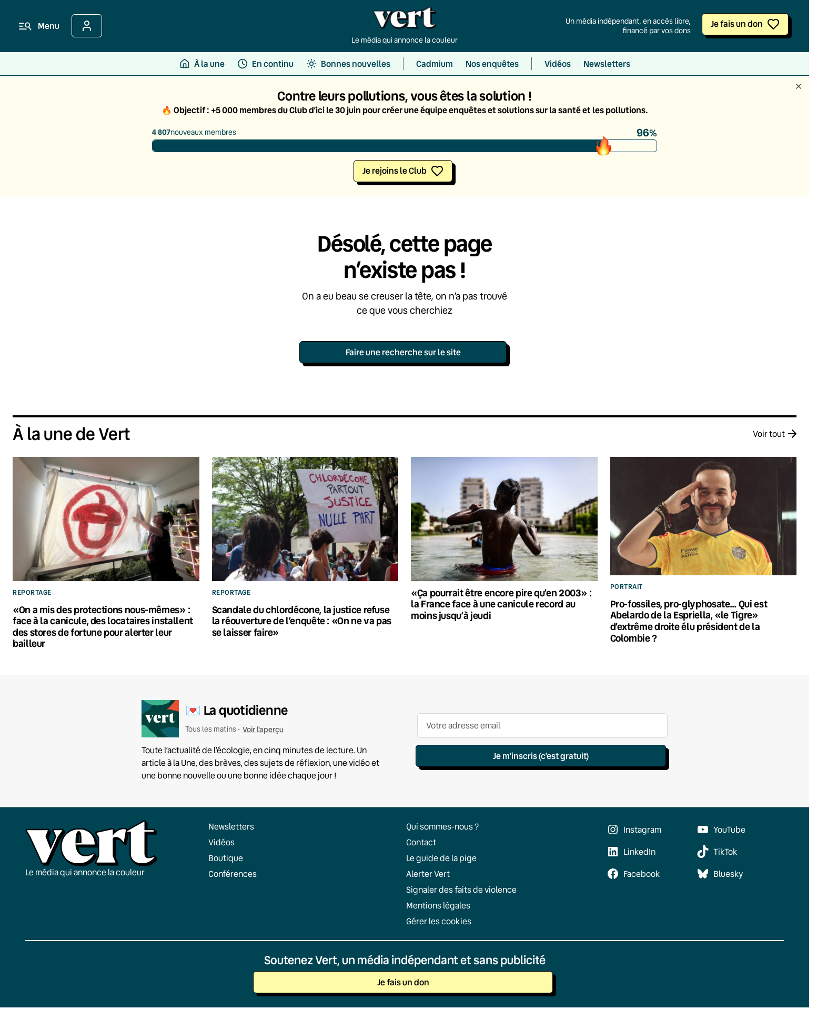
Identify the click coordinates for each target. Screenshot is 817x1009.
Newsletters (231, 826)
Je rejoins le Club (394, 170)
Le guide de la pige (441, 858)
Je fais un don (737, 23)
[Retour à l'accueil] (404, 20)
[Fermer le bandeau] (798, 87)
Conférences (232, 873)
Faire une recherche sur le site (403, 351)
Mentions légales (438, 905)
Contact (421, 842)
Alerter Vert (428, 873)
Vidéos (221, 842)
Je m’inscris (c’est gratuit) (541, 755)
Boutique (225, 858)
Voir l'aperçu (263, 729)
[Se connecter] (87, 25)
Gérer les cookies (438, 921)
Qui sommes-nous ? (442, 826)
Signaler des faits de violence (461, 889)
